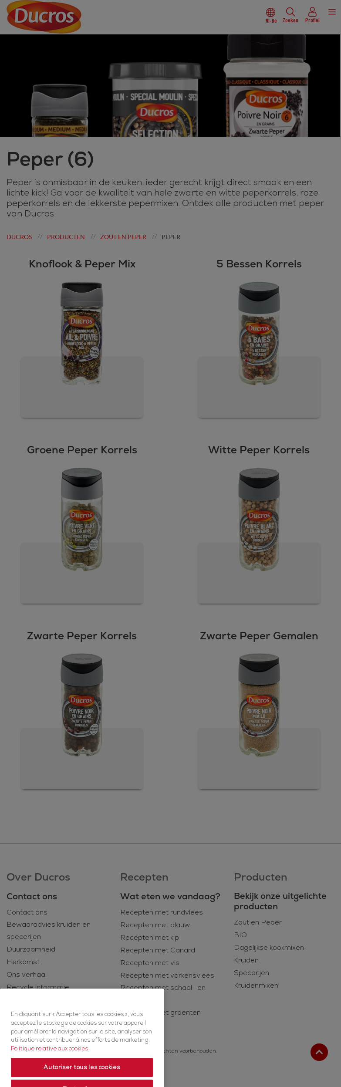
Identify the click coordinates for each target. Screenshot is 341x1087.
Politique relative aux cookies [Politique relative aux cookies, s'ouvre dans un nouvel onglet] (49, 1070)
